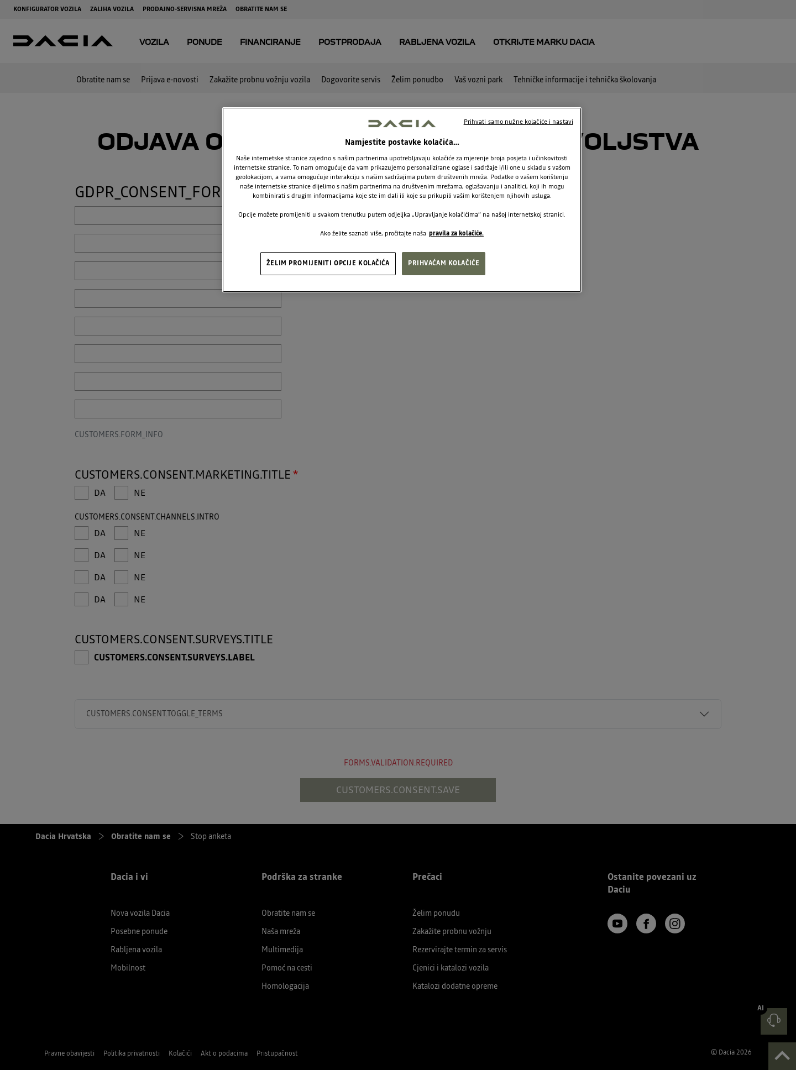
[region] (402, 200)
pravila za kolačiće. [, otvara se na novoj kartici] (456, 233)
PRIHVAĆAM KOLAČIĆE (443, 263)
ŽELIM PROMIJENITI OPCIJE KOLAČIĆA (328, 263)
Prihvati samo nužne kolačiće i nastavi (518, 121)
